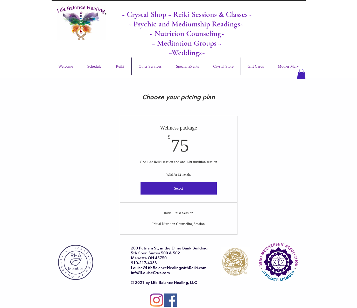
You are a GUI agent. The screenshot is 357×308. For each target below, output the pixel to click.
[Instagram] (156, 300)
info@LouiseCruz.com (150, 272)
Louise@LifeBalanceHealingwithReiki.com (168, 267)
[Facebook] (170, 300)
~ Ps (134, 24)
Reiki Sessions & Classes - (212, 14)
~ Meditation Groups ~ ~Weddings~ (187, 48)
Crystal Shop (147, 14)
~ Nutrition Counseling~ (187, 33)
